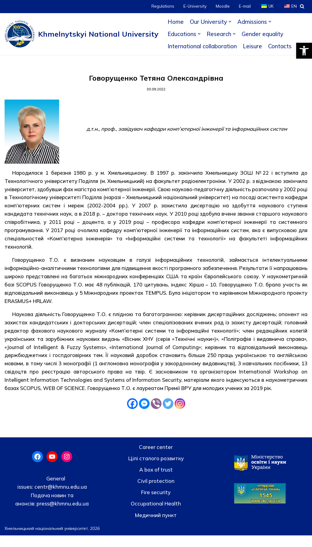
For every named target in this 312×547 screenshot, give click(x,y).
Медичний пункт (156, 526)
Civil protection (156, 492)
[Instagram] (180, 414)
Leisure (252, 46)
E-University (194, 6)
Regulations (162, 6)
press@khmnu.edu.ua (62, 515)
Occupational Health (156, 515)
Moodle (222, 6)
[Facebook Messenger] (144, 414)
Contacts (280, 46)
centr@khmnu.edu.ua (60, 498)
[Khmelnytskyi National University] (81, 34)
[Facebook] (132, 414)
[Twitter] (168, 414)
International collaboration (202, 46)
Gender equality (263, 34)
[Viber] (156, 414)
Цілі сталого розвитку (156, 469)
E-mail (244, 6)
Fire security (156, 504)
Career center (156, 458)
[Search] (302, 6)
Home (176, 21)
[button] (304, 51)
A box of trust (156, 481)
